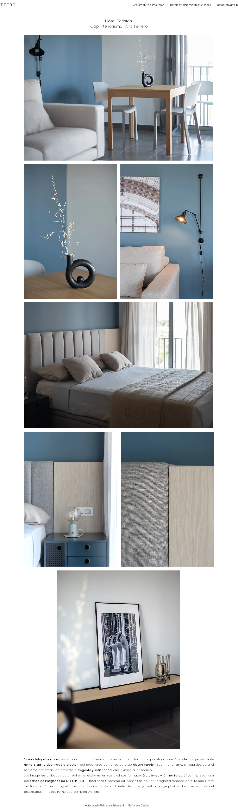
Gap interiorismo (106, 26)
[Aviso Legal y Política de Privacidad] (104, 805)
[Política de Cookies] (139, 805)
